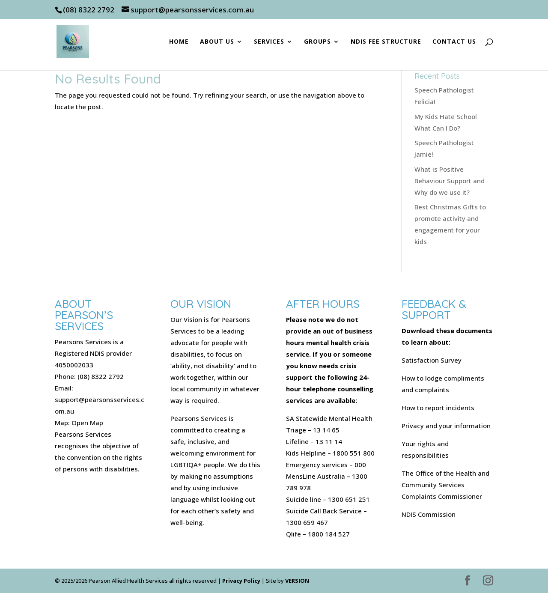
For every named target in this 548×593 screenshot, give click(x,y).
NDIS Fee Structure (386, 42)
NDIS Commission (429, 514)
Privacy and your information (446, 425)
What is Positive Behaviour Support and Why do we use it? (449, 181)
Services (269, 42)
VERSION (297, 580)
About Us (217, 42)
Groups (317, 42)
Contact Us (454, 42)
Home (179, 42)
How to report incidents (438, 407)
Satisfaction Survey (432, 360)
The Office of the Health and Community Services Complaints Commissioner (445, 485)
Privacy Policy (241, 580)
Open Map (87, 422)
